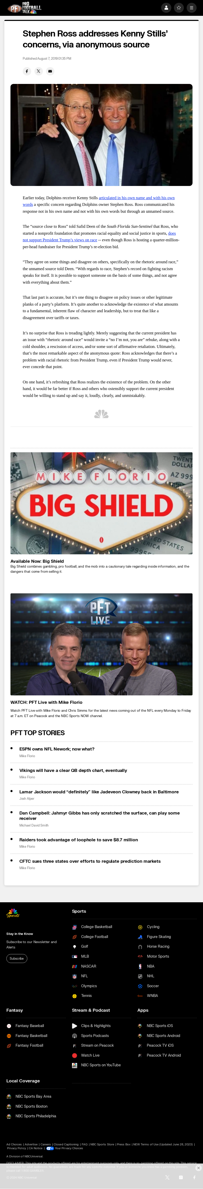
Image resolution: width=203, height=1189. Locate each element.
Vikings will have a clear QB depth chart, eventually (73, 770)
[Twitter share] (38, 71)
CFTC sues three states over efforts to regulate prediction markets (90, 861)
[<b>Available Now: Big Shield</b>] (101, 503)
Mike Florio (27, 756)
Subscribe (17, 959)
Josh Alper (26, 799)
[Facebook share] (27, 71)
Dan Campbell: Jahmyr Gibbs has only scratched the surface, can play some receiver (99, 815)
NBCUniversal (34, 1156)
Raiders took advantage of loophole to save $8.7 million (78, 840)
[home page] (24, 8)
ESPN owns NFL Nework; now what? (56, 749)
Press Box (123, 1144)
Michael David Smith (34, 825)
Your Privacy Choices (69, 1148)
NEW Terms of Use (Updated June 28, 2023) (163, 1144)
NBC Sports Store (102, 1144)
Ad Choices (14, 1144)
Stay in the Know (19, 934)
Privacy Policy (16, 1148)
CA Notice (36, 1148)
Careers (46, 1144)
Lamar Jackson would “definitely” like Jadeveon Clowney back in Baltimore (99, 792)
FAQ (85, 1144)
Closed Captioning (66, 1144)
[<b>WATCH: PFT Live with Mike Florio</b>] (101, 644)
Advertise (31, 1144)
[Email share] (50, 71)
